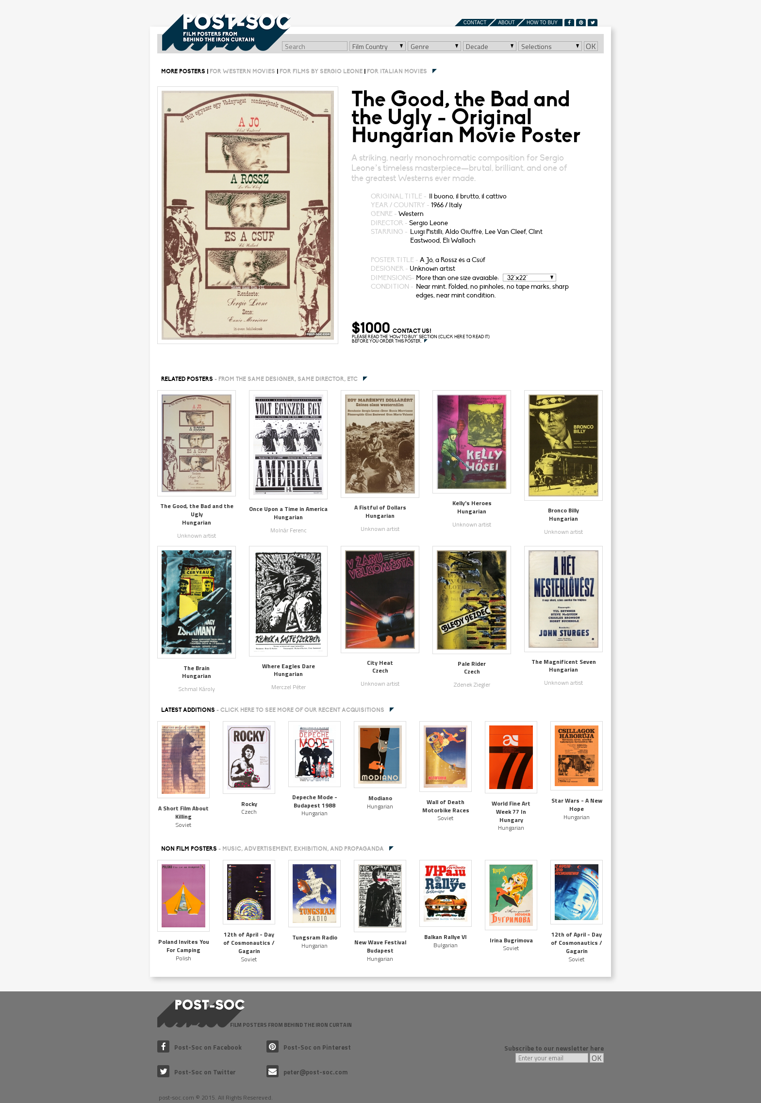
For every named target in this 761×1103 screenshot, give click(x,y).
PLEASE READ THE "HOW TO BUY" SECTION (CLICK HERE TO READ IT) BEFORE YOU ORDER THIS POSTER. (421, 339)
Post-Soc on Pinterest (308, 1047)
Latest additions (272, 710)
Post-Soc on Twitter (196, 1072)
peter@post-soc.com (307, 1072)
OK (591, 46)
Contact (475, 22)
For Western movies (242, 71)
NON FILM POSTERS (272, 848)
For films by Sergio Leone (321, 71)
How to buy (542, 22)
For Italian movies (397, 71)
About (506, 22)
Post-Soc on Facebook (199, 1047)
